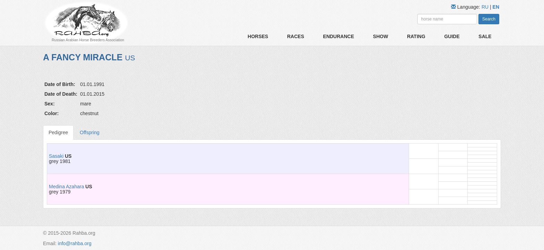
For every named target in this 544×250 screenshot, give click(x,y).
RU (486, 7)
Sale (484, 36)
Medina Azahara (66, 186)
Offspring (90, 132)
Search (488, 19)
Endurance (338, 36)
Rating (416, 36)
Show (380, 36)
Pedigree (58, 132)
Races (295, 36)
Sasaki (56, 156)
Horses (258, 36)
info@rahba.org (75, 243)
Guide (451, 36)
